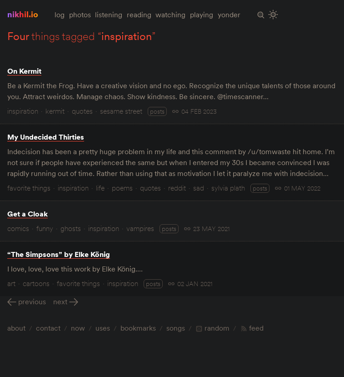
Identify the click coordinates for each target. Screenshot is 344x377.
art (11, 283)
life (100, 187)
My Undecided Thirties (45, 136)
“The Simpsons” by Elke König (58, 254)
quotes (82, 111)
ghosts (70, 228)
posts (157, 111)
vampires (140, 228)
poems (122, 187)
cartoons (36, 283)
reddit (177, 187)
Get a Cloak (27, 213)
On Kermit (24, 70)
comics (18, 228)
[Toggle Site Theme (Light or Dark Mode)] (273, 15)
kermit (55, 111)
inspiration (22, 111)
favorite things (28, 187)
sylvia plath (228, 187)
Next (60, 301)
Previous (32, 301)
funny (44, 228)
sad (198, 187)
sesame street (121, 111)
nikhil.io (22, 14)
